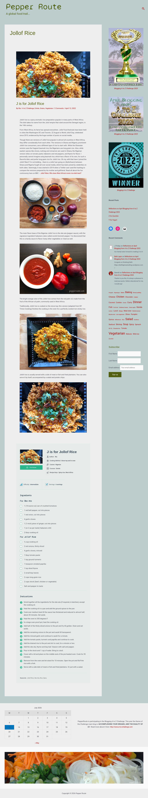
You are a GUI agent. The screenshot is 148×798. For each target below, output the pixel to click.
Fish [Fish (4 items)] (110, 307)
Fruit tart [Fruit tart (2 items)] (115, 307)
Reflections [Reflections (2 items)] (118, 319)
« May (37, 743)
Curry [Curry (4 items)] (129, 302)
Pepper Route (34, 7)
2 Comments (62, 108)
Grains (44, 108)
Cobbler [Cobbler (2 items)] (136, 297)
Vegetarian (51, 108)
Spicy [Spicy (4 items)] (131, 324)
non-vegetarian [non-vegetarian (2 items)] (120, 314)
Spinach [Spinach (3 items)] (138, 324)
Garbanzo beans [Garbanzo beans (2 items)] (123, 307)
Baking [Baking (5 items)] (128, 292)
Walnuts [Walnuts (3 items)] (129, 334)
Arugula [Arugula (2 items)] (111, 292)
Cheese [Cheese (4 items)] (112, 297)
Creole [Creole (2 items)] (124, 302)
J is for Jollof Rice (34, 103)
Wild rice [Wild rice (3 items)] (136, 334)
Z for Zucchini (114, 216)
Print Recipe (31, 468)
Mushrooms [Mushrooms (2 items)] (112, 314)
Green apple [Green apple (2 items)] (132, 307)
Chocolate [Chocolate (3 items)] (129, 297)
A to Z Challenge (29, 108)
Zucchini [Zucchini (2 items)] (111, 339)
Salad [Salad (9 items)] (129, 319)
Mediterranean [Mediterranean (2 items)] (136, 311)
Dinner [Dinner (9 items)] (137, 302)
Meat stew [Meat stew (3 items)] (127, 311)
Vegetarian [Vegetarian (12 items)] (117, 333)
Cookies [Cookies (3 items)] (119, 302)
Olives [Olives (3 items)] (127, 314)
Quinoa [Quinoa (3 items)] (111, 319)
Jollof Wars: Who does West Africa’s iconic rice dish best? (63, 173)
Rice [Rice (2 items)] (123, 319)
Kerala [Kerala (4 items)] (139, 307)
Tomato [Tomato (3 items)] (124, 328)
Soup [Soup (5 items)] (125, 324)
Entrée (38, 108)
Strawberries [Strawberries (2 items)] (116, 328)
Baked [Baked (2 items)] (122, 292)
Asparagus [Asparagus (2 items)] (117, 292)
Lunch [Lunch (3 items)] (115, 311)
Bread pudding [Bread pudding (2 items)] (137, 292)
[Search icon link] (143, 9)
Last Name (113, 365)
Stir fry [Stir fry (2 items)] (110, 328)
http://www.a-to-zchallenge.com (121, 727)
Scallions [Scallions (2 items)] (136, 319)
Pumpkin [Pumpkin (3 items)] (134, 314)
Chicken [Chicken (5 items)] (120, 296)
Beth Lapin (118, 256)
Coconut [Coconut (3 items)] (112, 302)
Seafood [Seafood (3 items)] (112, 324)
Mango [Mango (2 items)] (121, 311)
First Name (113, 353)
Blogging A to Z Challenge (126, 190)
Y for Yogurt (113, 220)
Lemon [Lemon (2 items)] (111, 311)
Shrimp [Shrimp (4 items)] (119, 324)
